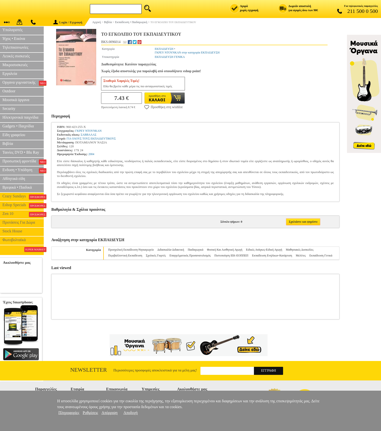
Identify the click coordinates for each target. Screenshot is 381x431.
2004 (91, 154)
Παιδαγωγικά (195, 249)
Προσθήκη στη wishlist (163, 107)
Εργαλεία (9, 73)
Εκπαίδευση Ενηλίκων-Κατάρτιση (272, 255)
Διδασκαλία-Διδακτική (170, 249)
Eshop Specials (23, 205)
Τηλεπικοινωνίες (15, 47)
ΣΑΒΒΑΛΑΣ (88, 134)
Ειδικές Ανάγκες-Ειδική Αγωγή (264, 249)
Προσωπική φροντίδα (23, 161)
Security (8, 108)
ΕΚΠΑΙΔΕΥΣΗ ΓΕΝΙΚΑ (170, 57)
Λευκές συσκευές (16, 56)
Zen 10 (23, 214)
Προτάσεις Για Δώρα (18, 222)
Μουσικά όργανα (15, 100)
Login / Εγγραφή (67, 22)
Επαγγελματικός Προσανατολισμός (190, 255)
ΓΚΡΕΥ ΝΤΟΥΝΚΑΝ (88, 130)
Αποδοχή (130, 413)
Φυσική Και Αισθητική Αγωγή (224, 249)
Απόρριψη (110, 413)
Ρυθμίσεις (90, 413)
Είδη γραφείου (13, 135)
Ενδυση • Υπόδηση (23, 170)
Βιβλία (7, 143)
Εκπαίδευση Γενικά (320, 255)
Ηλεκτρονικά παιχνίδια (20, 117)
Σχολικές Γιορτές (156, 255)
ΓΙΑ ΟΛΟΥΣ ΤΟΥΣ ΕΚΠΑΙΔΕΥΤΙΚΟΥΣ (91, 138)
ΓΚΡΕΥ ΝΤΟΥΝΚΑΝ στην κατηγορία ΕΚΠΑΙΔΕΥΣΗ (187, 52)
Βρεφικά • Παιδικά (17, 187)
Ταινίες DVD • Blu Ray (20, 152)
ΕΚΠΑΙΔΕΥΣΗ (164, 49)
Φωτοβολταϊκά (14, 240)
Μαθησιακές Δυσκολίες (299, 249)
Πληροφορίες (68, 413)
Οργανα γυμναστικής (23, 83)
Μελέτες (301, 255)
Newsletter (88, 370)
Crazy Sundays (23, 196)
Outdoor (8, 91)
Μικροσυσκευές (15, 65)
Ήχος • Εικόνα (13, 38)
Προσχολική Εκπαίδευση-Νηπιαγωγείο (131, 249)
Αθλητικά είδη (13, 178)
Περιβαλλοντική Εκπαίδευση (125, 255)
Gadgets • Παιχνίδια (18, 126)
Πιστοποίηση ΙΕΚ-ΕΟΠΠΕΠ (231, 255)
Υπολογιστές (12, 30)
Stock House (12, 231)
